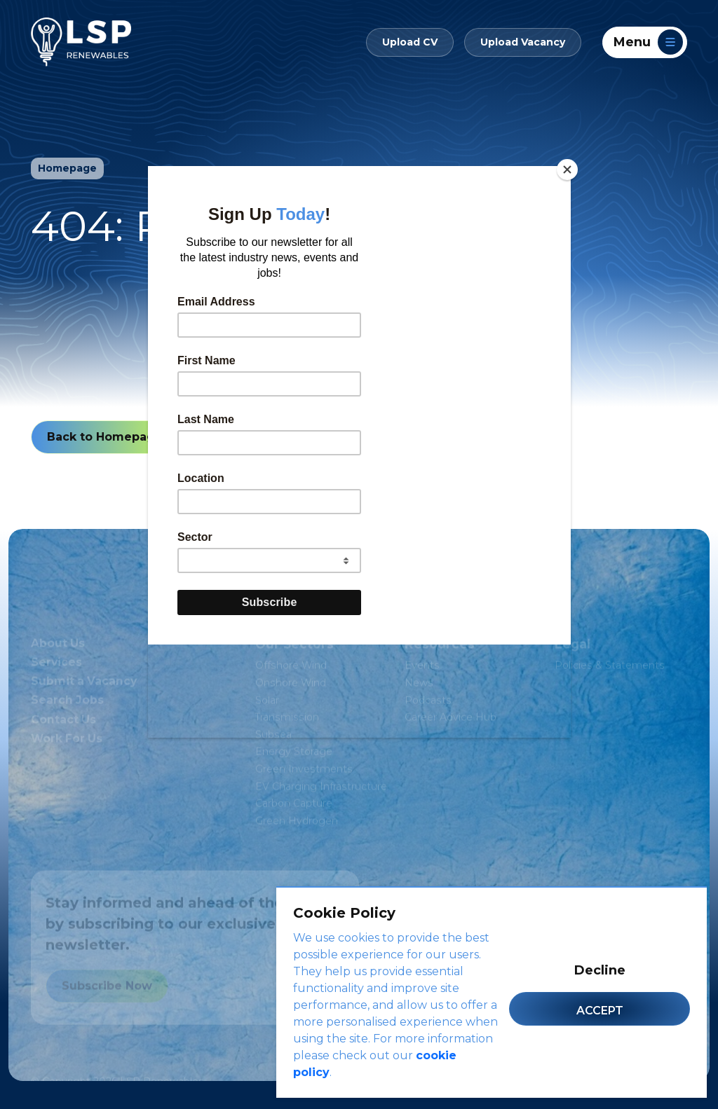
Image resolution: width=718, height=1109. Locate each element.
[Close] (567, 169)
